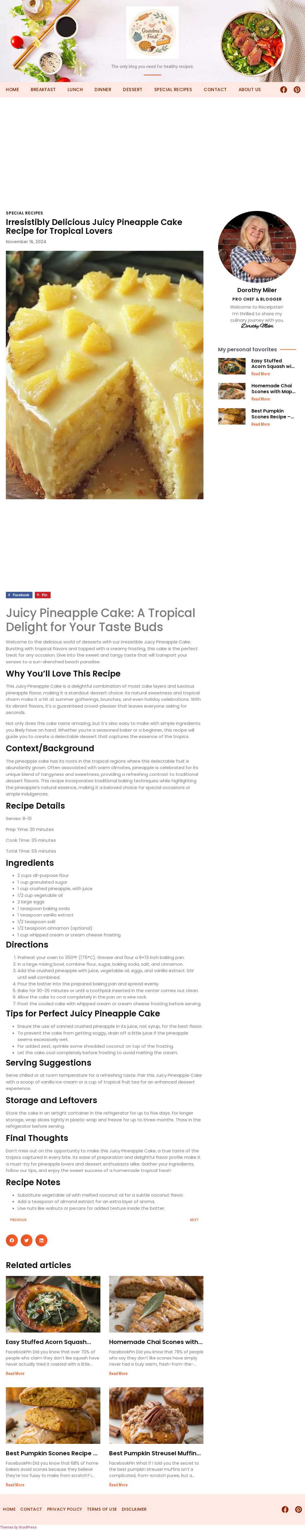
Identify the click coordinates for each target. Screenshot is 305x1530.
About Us (250, 89)
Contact (215, 89)
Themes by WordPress (18, 1527)
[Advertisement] (152, 141)
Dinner (103, 89)
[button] (12, 1240)
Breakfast (43, 89)
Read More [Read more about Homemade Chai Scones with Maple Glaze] (118, 1373)
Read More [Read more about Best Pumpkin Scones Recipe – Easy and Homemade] (15, 1485)
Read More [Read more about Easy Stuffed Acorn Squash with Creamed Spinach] (15, 1373)
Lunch (75, 89)
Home (12, 89)
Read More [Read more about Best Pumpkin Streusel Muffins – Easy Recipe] (118, 1485)
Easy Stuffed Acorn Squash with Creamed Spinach (273, 366)
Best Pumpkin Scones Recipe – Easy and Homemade (271, 419)
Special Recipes (173, 89)
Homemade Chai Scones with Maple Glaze (273, 391)
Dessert (133, 89)
